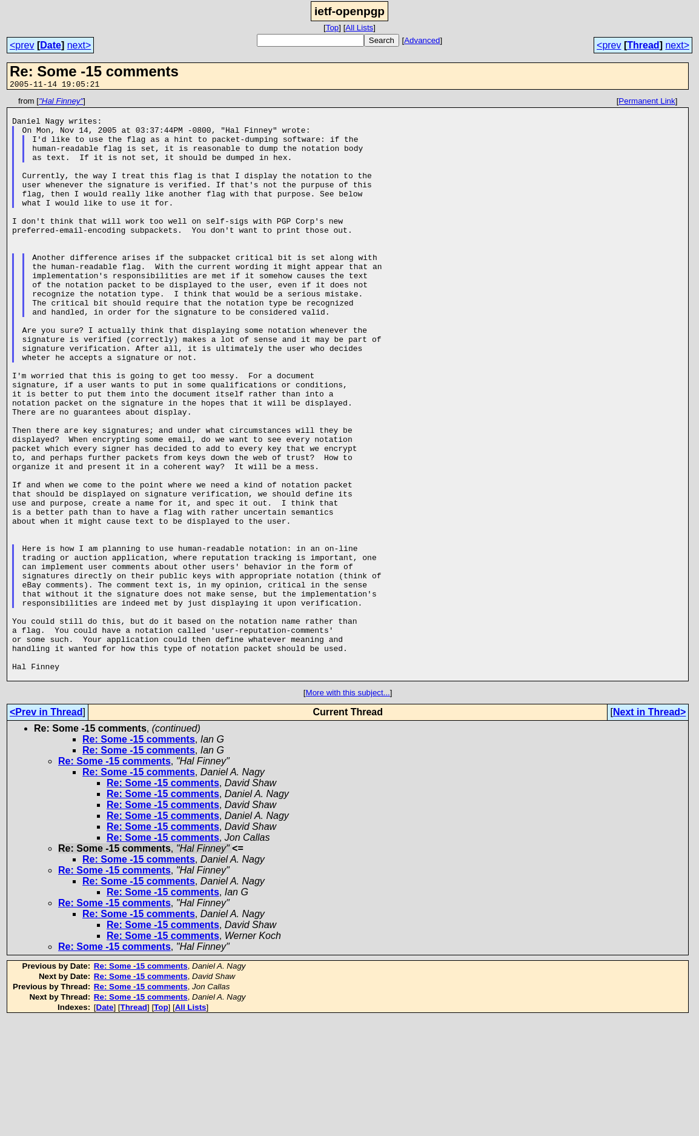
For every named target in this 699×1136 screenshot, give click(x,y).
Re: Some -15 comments (138, 855)
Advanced (422, 40)
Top (332, 27)
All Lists (359, 27)
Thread (643, 45)
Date (50, 45)
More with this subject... (348, 809)
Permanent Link (646, 102)
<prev (22, 45)
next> (79, 45)
